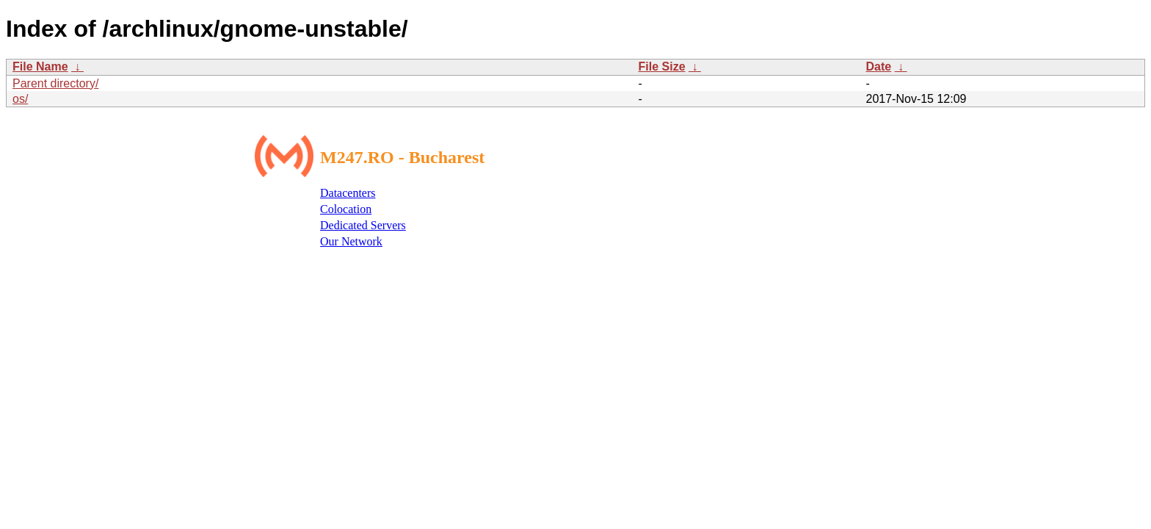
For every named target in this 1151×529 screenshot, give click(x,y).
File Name (40, 66)
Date (879, 66)
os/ (20, 99)
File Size (662, 66)
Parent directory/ (55, 83)
